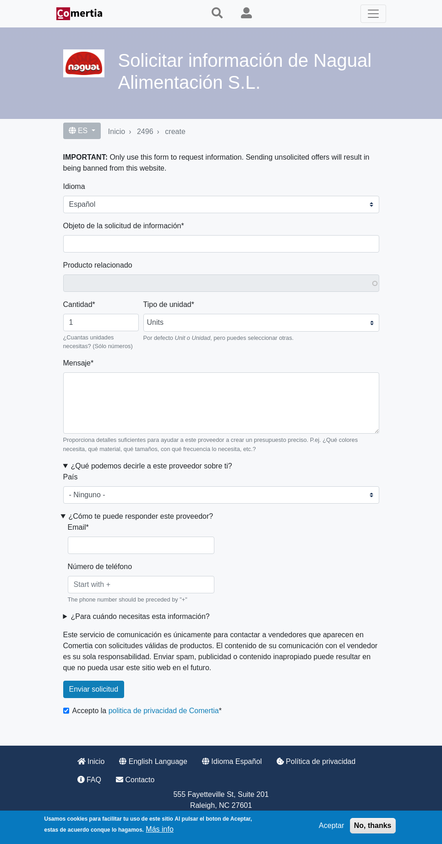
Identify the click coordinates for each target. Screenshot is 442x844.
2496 (145, 131)
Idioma (74, 186)
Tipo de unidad (167, 304)
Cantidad (78, 304)
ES (79, 130)
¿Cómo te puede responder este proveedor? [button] (140, 516)
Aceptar (331, 825)
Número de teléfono (100, 566)
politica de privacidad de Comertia (164, 711)
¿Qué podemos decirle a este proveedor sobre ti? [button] (151, 466)
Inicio (116, 131)
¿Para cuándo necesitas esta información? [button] (140, 616)
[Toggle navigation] (373, 14)
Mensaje (77, 363)
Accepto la (145, 711)
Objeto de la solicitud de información (122, 226)
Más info (159, 829)
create (175, 131)
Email (77, 527)
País (70, 477)
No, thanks (373, 825)
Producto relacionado (97, 265)
